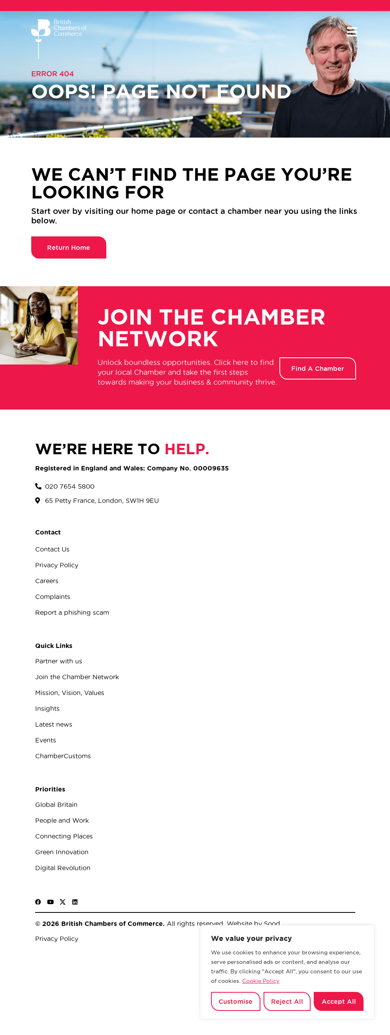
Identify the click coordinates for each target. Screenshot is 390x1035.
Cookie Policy (260, 981)
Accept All (339, 1001)
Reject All (287, 1001)
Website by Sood (252, 923)
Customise (235, 1001)
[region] (287, 972)
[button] (352, 32)
